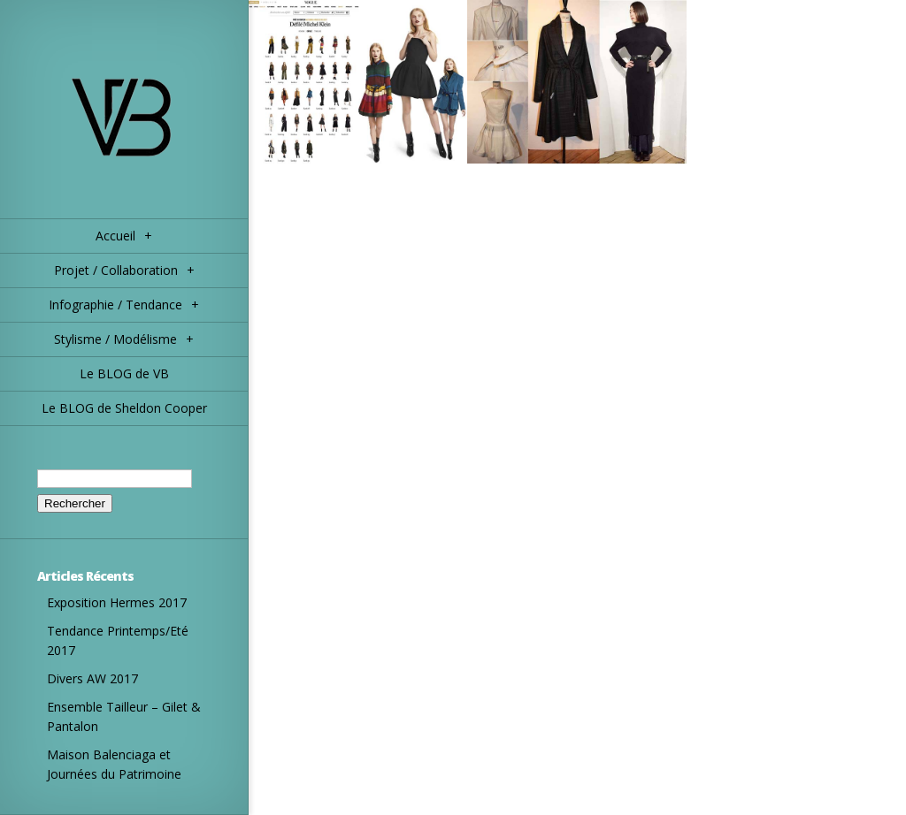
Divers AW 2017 (92, 678)
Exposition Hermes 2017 (117, 602)
